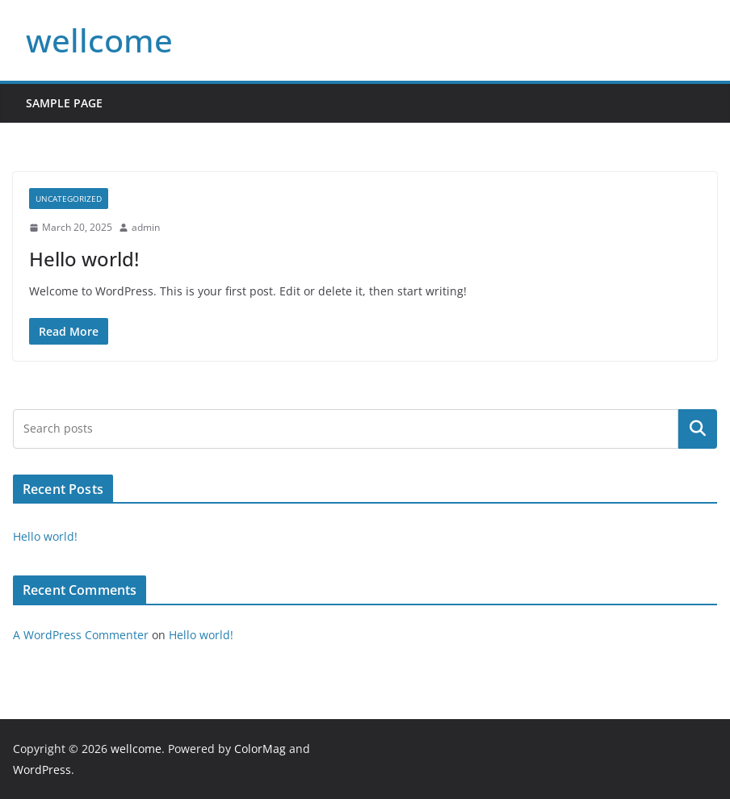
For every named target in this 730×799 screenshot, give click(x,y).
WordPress (42, 769)
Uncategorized (69, 198)
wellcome (99, 40)
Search (697, 428)
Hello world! (84, 258)
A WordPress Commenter (81, 634)
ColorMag (260, 748)
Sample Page (64, 103)
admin (146, 227)
